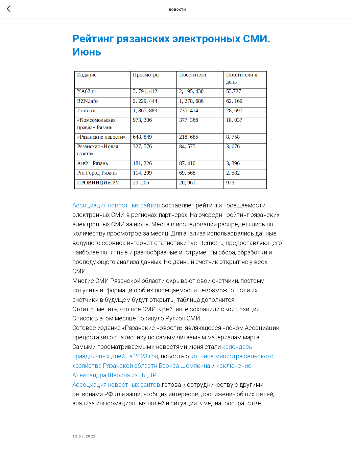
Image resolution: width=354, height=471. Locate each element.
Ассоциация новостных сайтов (116, 205)
